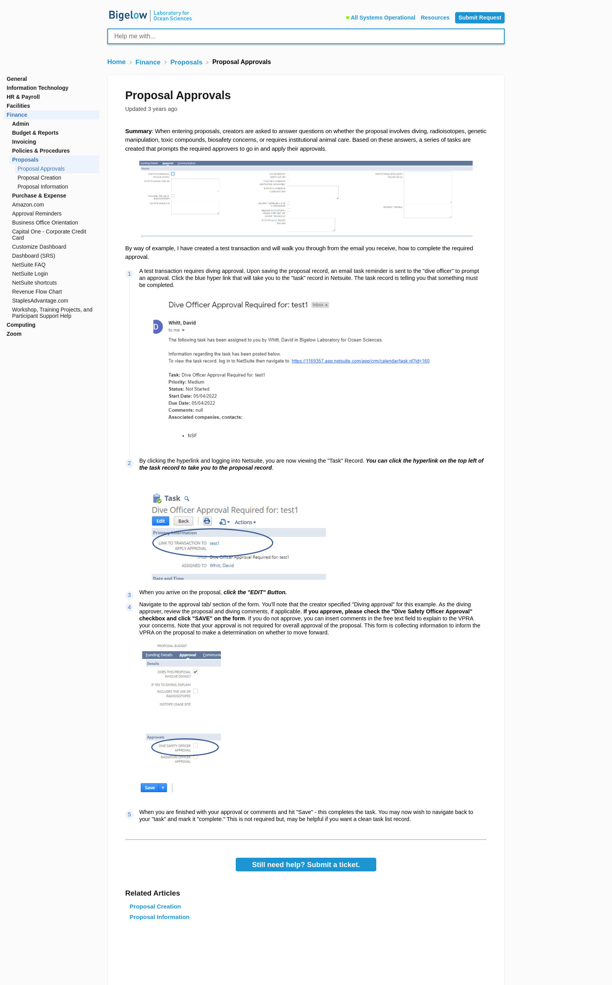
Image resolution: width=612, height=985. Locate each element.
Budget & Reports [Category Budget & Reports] (35, 133)
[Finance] (148, 62)
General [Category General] (17, 79)
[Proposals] (188, 62)
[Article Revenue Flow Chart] (52, 291)
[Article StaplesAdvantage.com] (52, 300)
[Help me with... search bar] (306, 36)
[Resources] (436, 16)
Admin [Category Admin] (20, 124)
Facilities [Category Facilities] (18, 106)
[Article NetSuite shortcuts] (52, 282)
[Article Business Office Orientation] (52, 222)
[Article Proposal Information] (52, 186)
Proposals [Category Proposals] (25, 160)
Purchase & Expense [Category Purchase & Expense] (39, 195)
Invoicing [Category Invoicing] (24, 142)
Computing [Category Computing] (21, 325)
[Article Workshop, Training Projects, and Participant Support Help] (52, 313)
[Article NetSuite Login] (52, 273)
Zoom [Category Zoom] (14, 334)
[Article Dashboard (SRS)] (52, 255)
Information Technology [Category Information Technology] (37, 88)
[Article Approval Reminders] (52, 213)
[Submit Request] (480, 17)
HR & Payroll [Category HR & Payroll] (23, 97)
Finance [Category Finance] (17, 115)
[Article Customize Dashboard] (52, 246)
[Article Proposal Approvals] (52, 168)
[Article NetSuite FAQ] (52, 264)
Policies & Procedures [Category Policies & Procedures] (41, 151)
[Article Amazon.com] (52, 204)
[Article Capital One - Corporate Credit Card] (52, 234)
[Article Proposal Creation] (52, 177)
